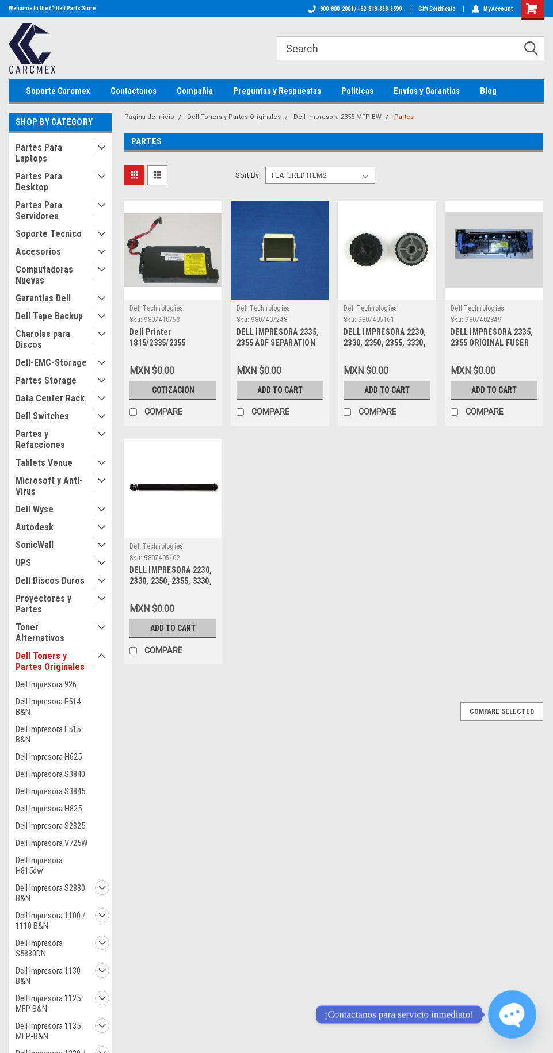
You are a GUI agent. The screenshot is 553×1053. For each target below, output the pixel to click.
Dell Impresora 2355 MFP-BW (337, 117)
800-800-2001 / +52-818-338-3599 (355, 9)
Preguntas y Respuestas (277, 91)
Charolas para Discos (43, 339)
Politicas (357, 91)
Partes (404, 117)
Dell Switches (42, 416)
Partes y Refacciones (40, 439)
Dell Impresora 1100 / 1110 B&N (51, 920)
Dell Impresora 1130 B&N (48, 976)
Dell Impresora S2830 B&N (50, 893)
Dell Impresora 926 (46, 684)
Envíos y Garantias (427, 91)
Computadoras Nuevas (44, 275)
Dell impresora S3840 (50, 774)
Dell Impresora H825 (49, 808)
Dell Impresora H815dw (39, 865)
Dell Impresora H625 (49, 757)
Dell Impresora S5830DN (39, 948)
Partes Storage (46, 380)
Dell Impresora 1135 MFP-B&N (48, 1031)
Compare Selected (502, 711)
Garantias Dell (43, 298)
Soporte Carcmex (58, 91)
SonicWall (35, 544)
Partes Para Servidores (39, 210)
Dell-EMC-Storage (51, 362)
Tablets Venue (44, 462)
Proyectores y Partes (43, 604)
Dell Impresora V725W (51, 843)
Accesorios (38, 251)
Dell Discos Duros (50, 580)
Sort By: (248, 175)
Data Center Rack (50, 398)
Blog (488, 91)
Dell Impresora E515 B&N (48, 734)
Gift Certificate (436, 9)
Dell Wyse (35, 509)
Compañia (195, 91)
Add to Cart (280, 390)
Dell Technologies (156, 308)
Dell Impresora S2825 (50, 826)
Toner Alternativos (40, 633)
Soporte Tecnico (49, 233)
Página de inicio (149, 117)
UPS (23, 562)
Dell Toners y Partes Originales (50, 661)
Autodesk (35, 527)
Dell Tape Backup (49, 316)
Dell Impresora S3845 (50, 791)
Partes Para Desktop (39, 182)
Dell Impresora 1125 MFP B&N (48, 1003)
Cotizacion (173, 390)
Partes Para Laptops (39, 153)
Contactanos (133, 91)
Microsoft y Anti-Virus (49, 486)
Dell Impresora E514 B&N (48, 706)
